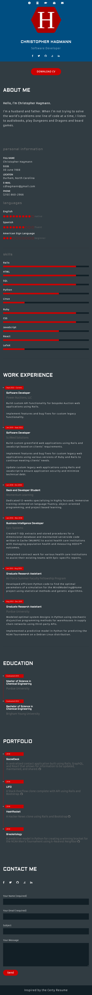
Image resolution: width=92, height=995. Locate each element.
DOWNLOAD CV (46, 71)
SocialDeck (12, 759)
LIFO (9, 787)
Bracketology (14, 834)
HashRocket (13, 812)
